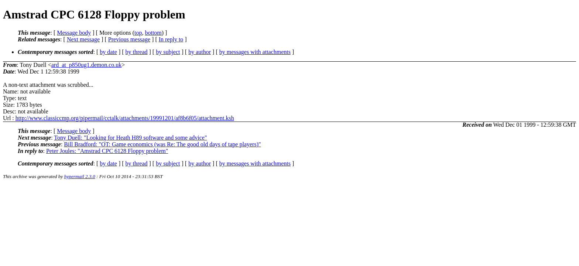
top (138, 33)
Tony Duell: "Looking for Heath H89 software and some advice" (130, 137)
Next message (83, 39)
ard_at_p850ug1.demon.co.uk (86, 65)
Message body (74, 33)
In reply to (171, 39)
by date (108, 52)
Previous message (129, 39)
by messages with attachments (255, 52)
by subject (168, 52)
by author (199, 52)
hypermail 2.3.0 (79, 176)
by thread (137, 52)
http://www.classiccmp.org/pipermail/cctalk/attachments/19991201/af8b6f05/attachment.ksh (125, 118)
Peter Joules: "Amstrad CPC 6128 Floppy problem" (107, 151)
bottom (153, 33)
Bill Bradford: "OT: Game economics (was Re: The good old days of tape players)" (162, 144)
